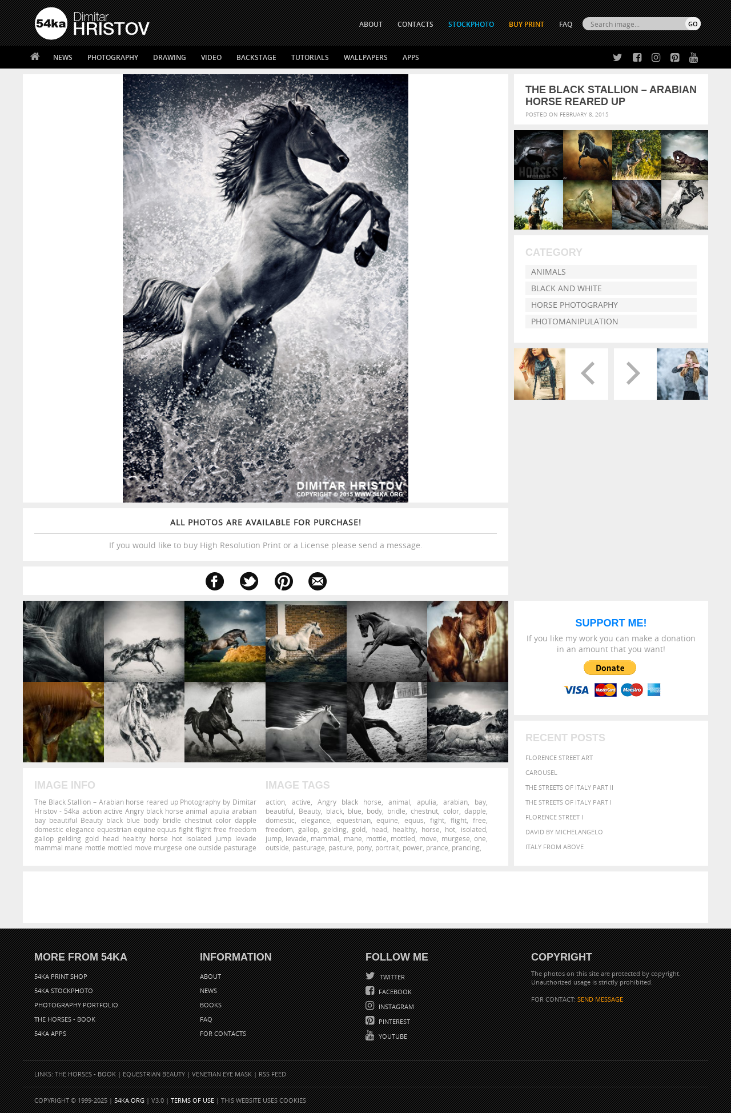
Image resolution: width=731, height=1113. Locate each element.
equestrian (353, 820)
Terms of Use (192, 1100)
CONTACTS (415, 24)
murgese (455, 838)
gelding (335, 829)
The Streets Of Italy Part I (568, 802)
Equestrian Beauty (154, 1074)
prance (437, 847)
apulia (426, 801)
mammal (325, 838)
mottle (376, 838)
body (374, 810)
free (479, 820)
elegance (315, 820)
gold (359, 829)
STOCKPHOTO (471, 24)
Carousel (541, 772)
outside (277, 847)
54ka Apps (50, 1033)
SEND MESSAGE (600, 999)
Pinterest (393, 1021)
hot (450, 829)
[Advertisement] (368, 897)
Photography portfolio (76, 1005)
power (413, 847)
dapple (475, 810)
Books (211, 1005)
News (63, 57)
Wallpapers (366, 57)
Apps (411, 57)
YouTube (392, 1036)
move (428, 838)
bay (480, 801)
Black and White (566, 288)
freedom (279, 829)
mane (353, 838)
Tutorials (310, 57)
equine (387, 820)
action (275, 801)
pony (364, 847)
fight (437, 820)
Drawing (169, 57)
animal (399, 801)
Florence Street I (554, 817)
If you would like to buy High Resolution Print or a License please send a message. (265, 534)
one (480, 838)
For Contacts (223, 1033)
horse (430, 829)
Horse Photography (574, 304)
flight (459, 820)
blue (355, 810)
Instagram (395, 1006)
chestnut (424, 810)
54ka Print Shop (60, 976)
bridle (396, 810)
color (451, 810)
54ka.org (129, 1100)
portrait (387, 847)
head (379, 829)
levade (296, 838)
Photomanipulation (574, 321)
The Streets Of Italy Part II (569, 787)
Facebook (394, 991)
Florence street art (559, 757)
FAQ (565, 24)
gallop (308, 829)
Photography (112, 57)
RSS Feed (272, 1074)
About (210, 976)
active (301, 801)
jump (274, 838)
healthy (404, 829)
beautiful (280, 810)
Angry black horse (349, 801)
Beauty (310, 810)
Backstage (256, 57)
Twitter (391, 977)
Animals (548, 271)
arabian (455, 801)
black (334, 810)
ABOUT (371, 24)
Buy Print (526, 24)
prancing (466, 847)
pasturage (308, 847)
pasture (340, 847)
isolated (473, 829)
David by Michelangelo (564, 831)
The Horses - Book (64, 1019)
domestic (280, 820)
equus (414, 820)
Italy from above (554, 846)
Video (211, 57)
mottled (403, 838)
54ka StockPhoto (63, 990)
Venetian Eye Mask (222, 1074)
